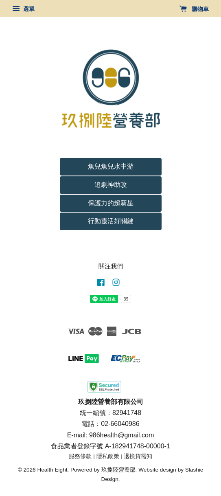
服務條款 (80, 456)
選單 (23, 8)
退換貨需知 (138, 456)
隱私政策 (107, 456)
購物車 (194, 8)
